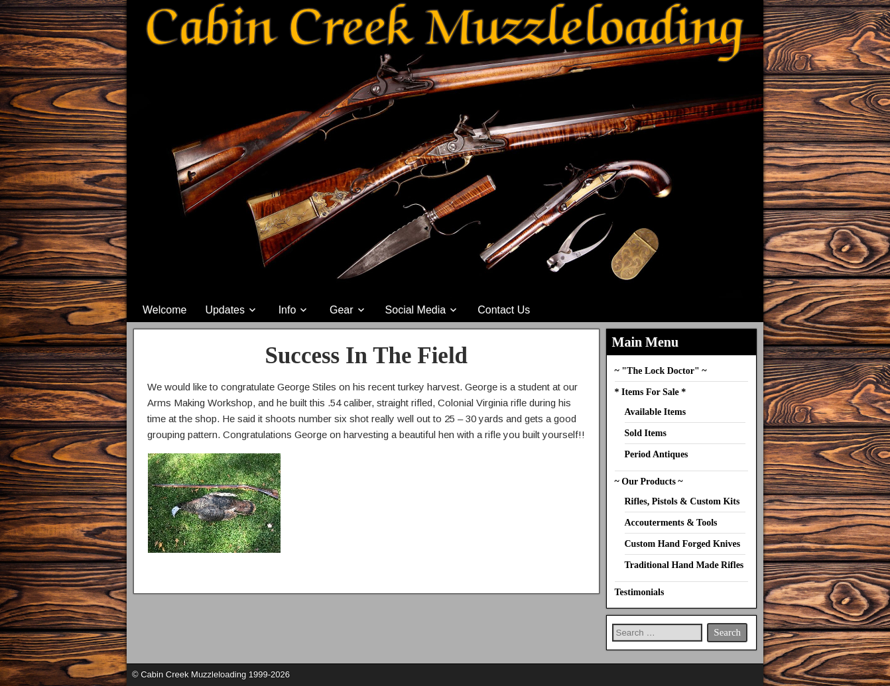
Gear (341, 309)
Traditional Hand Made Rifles (684, 565)
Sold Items (646, 433)
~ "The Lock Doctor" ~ (661, 371)
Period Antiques (656, 454)
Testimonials (640, 592)
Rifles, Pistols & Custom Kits (682, 501)
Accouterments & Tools (671, 523)
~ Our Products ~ (649, 481)
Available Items (655, 412)
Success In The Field (366, 356)
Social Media (415, 309)
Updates (225, 309)
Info (287, 309)
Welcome (164, 309)
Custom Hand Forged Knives (683, 544)
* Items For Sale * (650, 392)
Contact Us (503, 309)
